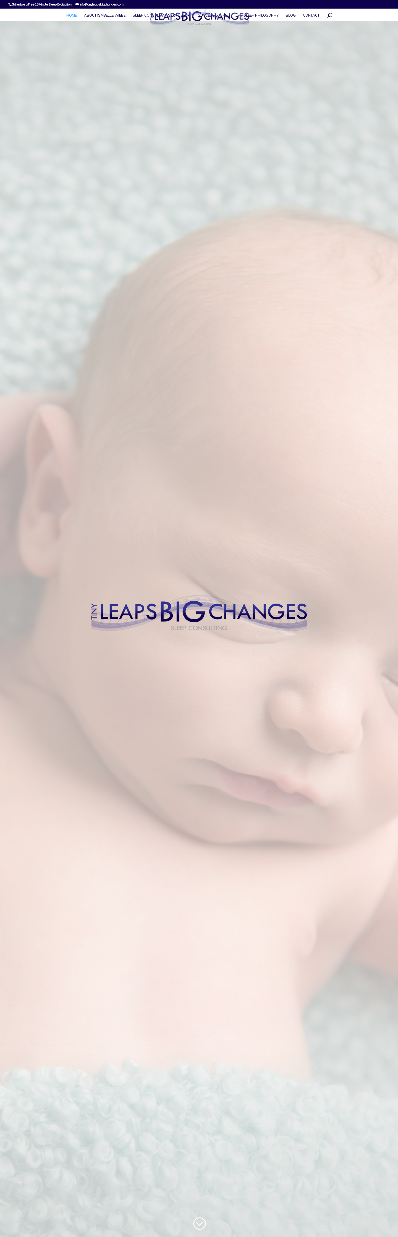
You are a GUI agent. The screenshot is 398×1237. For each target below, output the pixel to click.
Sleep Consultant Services (159, 15)
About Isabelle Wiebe (104, 15)
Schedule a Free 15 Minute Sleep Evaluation (41, 4)
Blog (291, 15)
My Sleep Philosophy (258, 15)
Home (71, 15)
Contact (311, 15)
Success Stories (214, 15)
